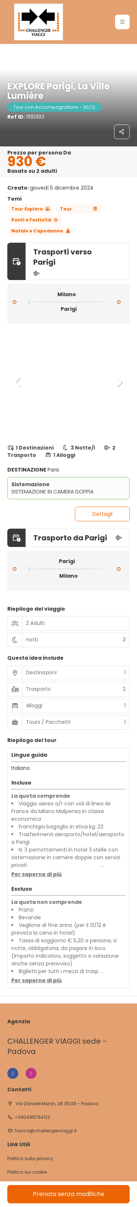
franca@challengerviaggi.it (46, 1131)
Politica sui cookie (27, 1172)
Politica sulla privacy (30, 1159)
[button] (18, 382)
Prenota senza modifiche (68, 1194)
